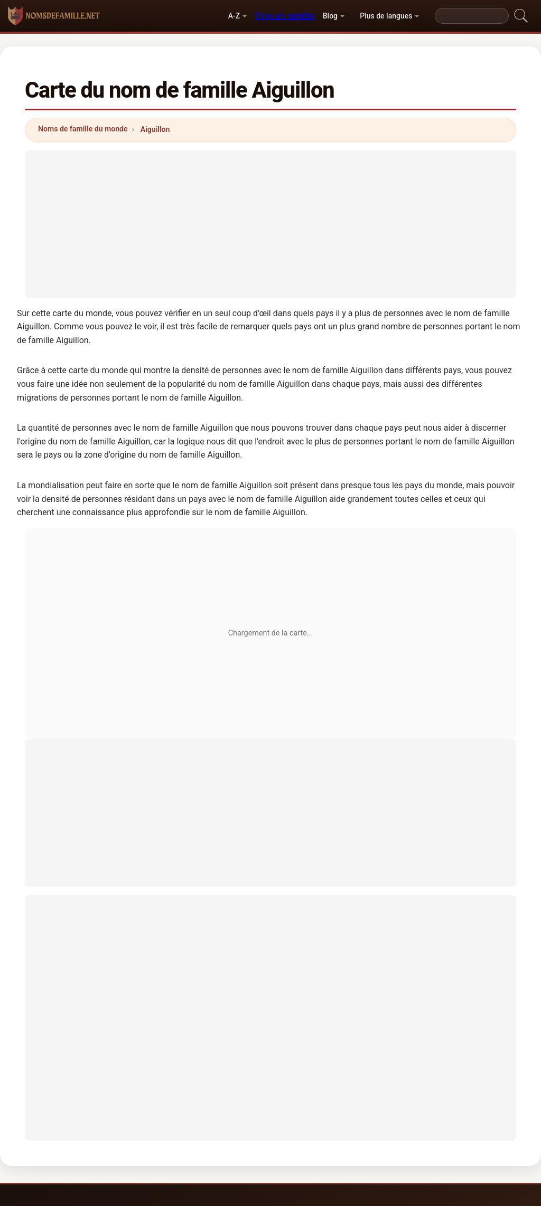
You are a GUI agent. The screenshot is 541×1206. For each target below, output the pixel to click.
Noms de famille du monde (83, 129)
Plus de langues (386, 16)
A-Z (234, 16)
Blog (330, 16)
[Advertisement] (270, 224)
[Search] (472, 16)
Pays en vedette (284, 16)
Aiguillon (155, 129)
